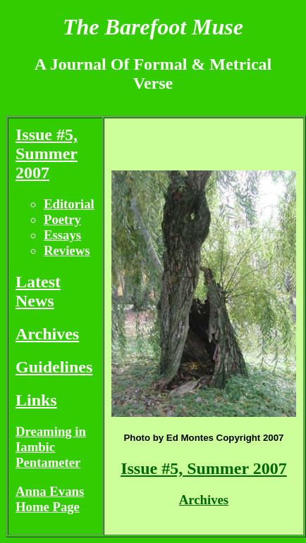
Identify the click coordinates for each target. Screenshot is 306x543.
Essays (62, 234)
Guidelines (54, 367)
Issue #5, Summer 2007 (47, 153)
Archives (47, 334)
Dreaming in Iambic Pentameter (51, 447)
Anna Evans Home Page (50, 499)
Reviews (67, 250)
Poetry (62, 219)
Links (36, 400)
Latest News (38, 291)
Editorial (69, 203)
